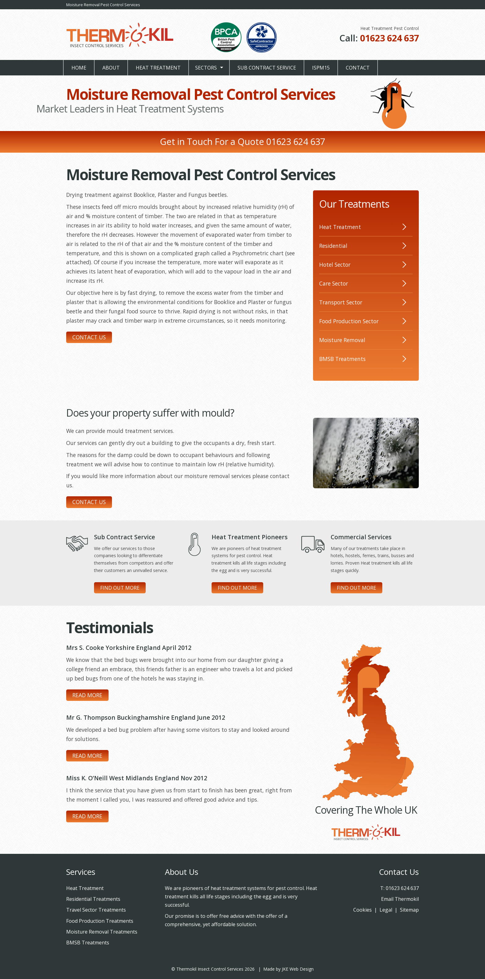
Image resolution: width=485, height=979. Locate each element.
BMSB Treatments (342, 358)
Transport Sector (340, 302)
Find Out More (119, 587)
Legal (386, 909)
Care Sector (333, 283)
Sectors (206, 67)
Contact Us (89, 337)
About (111, 67)
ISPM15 (321, 67)
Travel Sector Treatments (96, 909)
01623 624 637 (389, 38)
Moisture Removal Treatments (101, 931)
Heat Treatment (158, 67)
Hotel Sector (334, 264)
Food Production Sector (349, 321)
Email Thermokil (400, 899)
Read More (87, 695)
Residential (333, 245)
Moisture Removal (342, 340)
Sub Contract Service (267, 67)
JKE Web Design (298, 969)
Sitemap (409, 909)
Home (78, 67)
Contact (358, 67)
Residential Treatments (93, 899)
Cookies (362, 909)
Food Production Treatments (99, 921)
